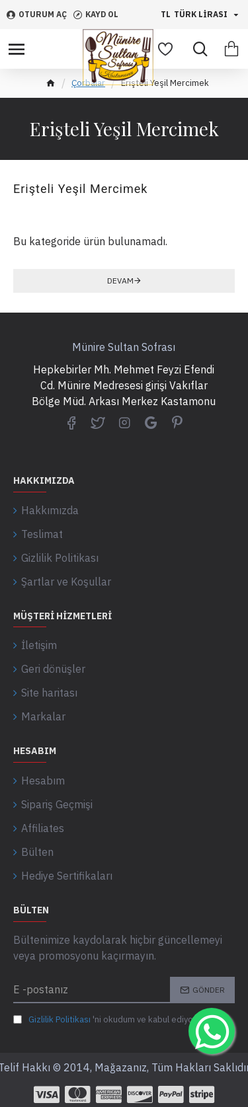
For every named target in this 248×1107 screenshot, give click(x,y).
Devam (120, 281)
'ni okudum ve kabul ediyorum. (111, 1019)
